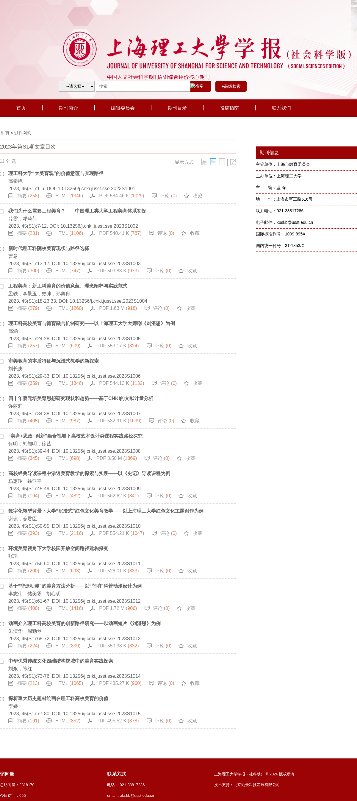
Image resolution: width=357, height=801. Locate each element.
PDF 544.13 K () (121, 383)
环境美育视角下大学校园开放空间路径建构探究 (58, 548)
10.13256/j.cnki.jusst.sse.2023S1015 (102, 713)
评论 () (168, 195)
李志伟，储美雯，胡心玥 (34, 593)
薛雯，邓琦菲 (22, 218)
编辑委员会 (123, 107)
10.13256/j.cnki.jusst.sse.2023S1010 (102, 526)
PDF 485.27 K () (120, 683)
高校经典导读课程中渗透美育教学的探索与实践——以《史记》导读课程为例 (89, 473)
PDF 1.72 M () (118, 608)
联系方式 (116, 774)
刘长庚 (15, 368)
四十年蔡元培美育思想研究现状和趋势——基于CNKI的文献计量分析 (80, 398)
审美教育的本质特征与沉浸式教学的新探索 (53, 360)
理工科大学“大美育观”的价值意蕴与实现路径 (56, 173)
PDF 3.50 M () (116, 458)
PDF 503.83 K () (117, 270)
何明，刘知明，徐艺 (29, 443)
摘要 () (28, 195)
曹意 (13, 256)
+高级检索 (230, 86)
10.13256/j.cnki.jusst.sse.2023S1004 (108, 301)
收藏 (197, 195)
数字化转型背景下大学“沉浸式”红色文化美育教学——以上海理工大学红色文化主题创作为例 (105, 510)
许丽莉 (15, 406)
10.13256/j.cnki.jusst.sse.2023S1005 (102, 338)
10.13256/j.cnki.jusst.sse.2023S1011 (102, 563)
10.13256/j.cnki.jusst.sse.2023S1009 (102, 488)
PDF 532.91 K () (118, 420)
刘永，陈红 (20, 668)
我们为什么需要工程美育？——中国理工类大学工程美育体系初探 (77, 210)
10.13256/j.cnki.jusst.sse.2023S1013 (102, 638)
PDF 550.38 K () (117, 645)
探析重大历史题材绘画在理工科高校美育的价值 (58, 698)
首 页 (5, 133)
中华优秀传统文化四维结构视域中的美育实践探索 (60, 660)
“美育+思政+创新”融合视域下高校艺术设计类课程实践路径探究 (75, 435)
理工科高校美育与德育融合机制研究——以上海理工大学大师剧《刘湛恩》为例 (91, 323)
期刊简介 (68, 107)
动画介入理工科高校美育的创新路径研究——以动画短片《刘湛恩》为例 (84, 623)
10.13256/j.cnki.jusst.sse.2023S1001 (96, 188)
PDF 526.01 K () (117, 570)
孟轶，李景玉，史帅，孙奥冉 (39, 293)
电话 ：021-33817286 (126, 785)
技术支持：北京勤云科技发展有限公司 (247, 785)
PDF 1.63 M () (118, 308)
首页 (21, 107)
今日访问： (13, 795)
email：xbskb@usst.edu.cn (130, 795)
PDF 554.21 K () (121, 533)
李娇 (13, 706)
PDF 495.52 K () (117, 720)
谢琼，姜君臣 (22, 518)
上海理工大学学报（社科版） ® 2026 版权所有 (254, 774)
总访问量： (17, 785)
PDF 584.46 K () (121, 195)
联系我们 (281, 107)
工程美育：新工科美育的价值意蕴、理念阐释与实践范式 (67, 285)
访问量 (7, 774)
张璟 (13, 556)
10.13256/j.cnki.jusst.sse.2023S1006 (102, 376)
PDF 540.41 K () (120, 233)
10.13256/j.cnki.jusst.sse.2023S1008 (102, 451)
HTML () (69, 195)
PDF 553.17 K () (117, 345)
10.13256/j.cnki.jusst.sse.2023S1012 (102, 601)
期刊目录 (177, 107)
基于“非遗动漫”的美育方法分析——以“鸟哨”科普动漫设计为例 (75, 585)
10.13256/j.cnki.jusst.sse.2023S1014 (102, 676)
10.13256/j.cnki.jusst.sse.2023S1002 (99, 226)
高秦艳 (15, 181)
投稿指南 (229, 107)
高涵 (13, 331)
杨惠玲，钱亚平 (25, 481)
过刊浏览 (22, 133)
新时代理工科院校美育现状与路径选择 (48, 248)
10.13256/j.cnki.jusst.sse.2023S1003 (102, 263)
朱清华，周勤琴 (25, 631)
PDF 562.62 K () (117, 495)
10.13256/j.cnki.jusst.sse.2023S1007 (102, 413)
